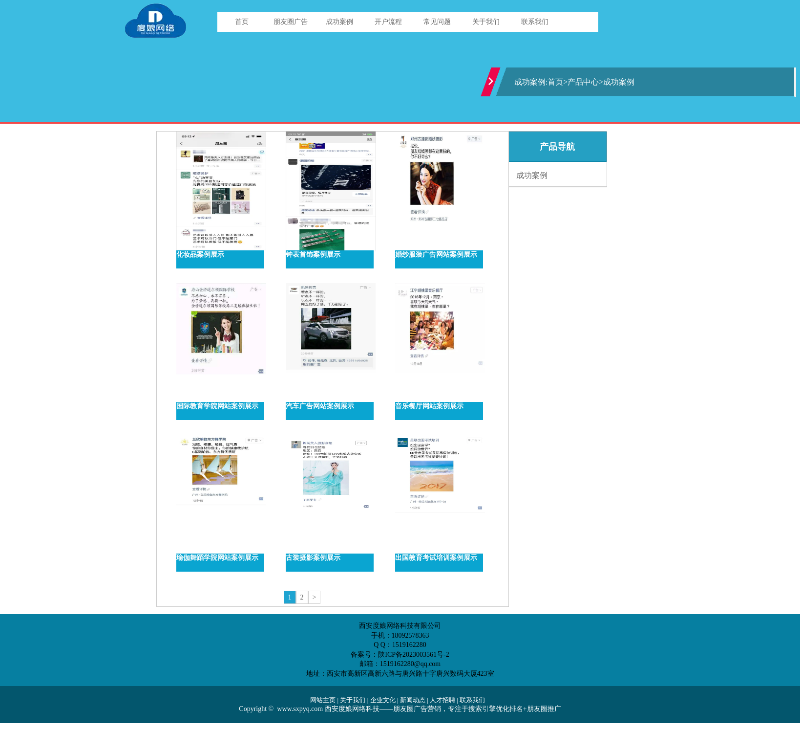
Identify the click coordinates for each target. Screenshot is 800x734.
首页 (242, 21)
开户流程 (388, 21)
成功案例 (339, 21)
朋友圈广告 (291, 21)
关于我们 (486, 21)
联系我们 (534, 21)
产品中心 (583, 82)
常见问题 (437, 21)
